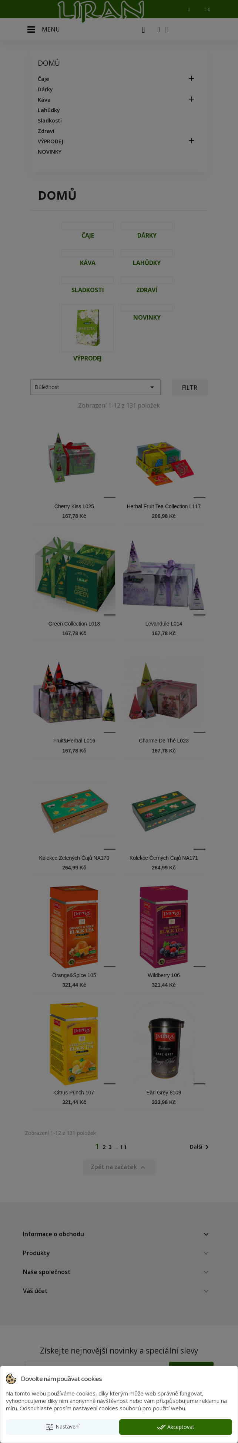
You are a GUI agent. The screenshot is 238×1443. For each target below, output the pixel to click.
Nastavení (62, 1427)
